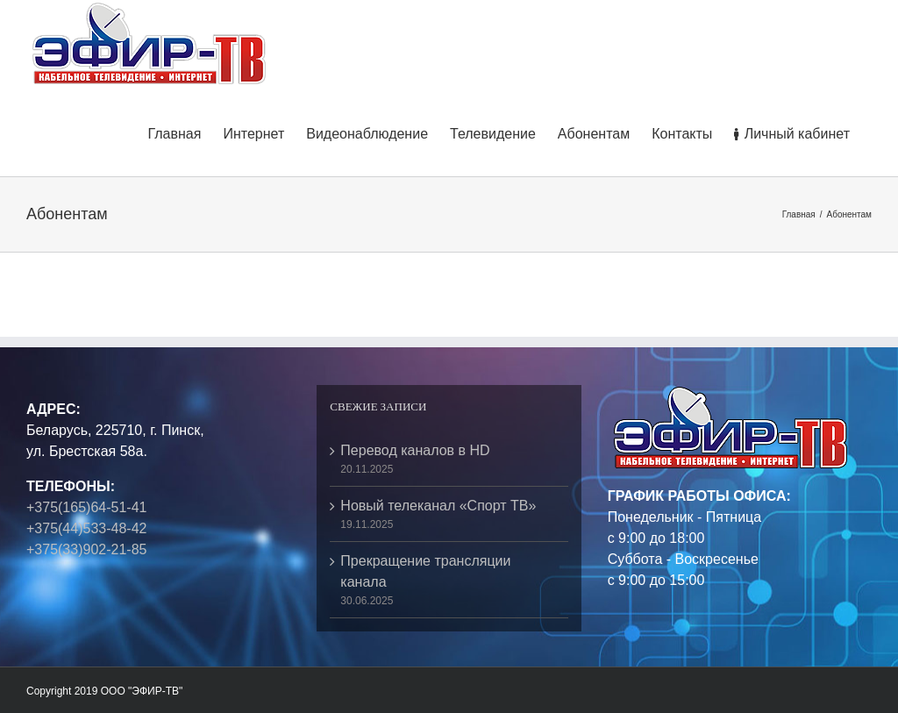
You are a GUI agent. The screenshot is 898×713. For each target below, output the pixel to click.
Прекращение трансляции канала (425, 571)
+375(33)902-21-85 (86, 549)
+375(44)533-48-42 (86, 528)
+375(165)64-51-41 (86, 507)
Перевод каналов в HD (414, 450)
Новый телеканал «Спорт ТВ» (438, 505)
